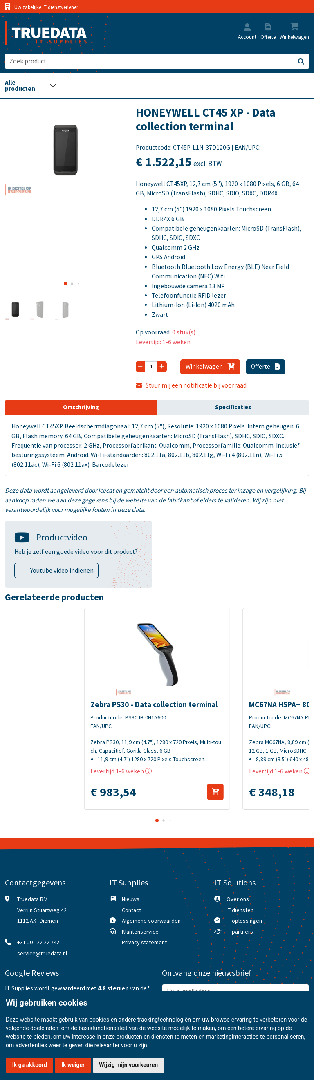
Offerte (265, 366)
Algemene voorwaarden (151, 920)
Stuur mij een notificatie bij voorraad (191, 385)
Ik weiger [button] (73, 1065)
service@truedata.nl (42, 953)
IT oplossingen (244, 920)
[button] (247, 28)
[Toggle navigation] (31, 85)
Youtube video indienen (62, 570)
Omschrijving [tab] (81, 407)
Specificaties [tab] (233, 407)
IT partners (240, 931)
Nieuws (130, 899)
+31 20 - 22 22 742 (38, 942)
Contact (131, 910)
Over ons (238, 899)
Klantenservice (140, 931)
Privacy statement (144, 942)
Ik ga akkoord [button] (29, 1065)
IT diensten (240, 910)
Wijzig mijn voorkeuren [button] (128, 1065)
